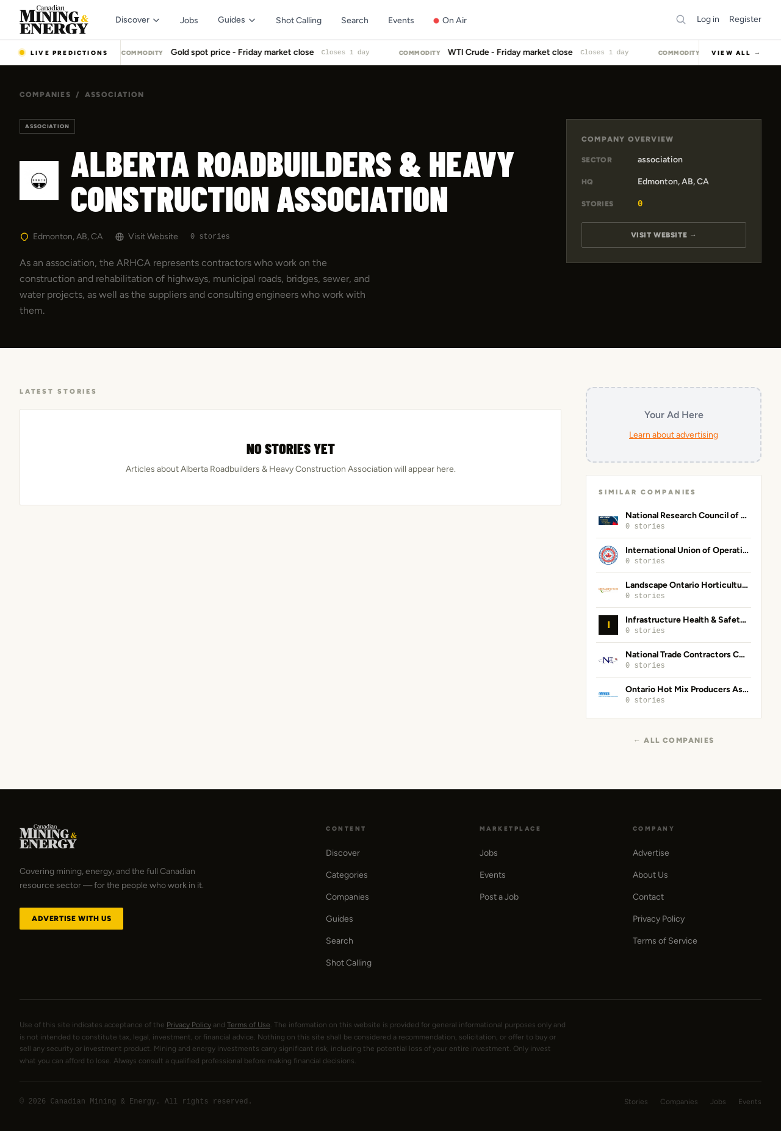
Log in (708, 19)
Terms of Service (665, 941)
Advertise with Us (71, 918)
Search (339, 941)
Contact (648, 897)
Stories (636, 1101)
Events (493, 875)
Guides (339, 919)
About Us (650, 875)
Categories (347, 875)
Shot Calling (349, 963)
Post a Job (499, 897)
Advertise (651, 853)
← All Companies (673, 740)
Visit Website (146, 236)
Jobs (489, 853)
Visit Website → (664, 235)
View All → (736, 53)
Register (745, 19)
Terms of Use (248, 1025)
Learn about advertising (673, 435)
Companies (45, 94)
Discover (343, 853)
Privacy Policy (659, 919)
